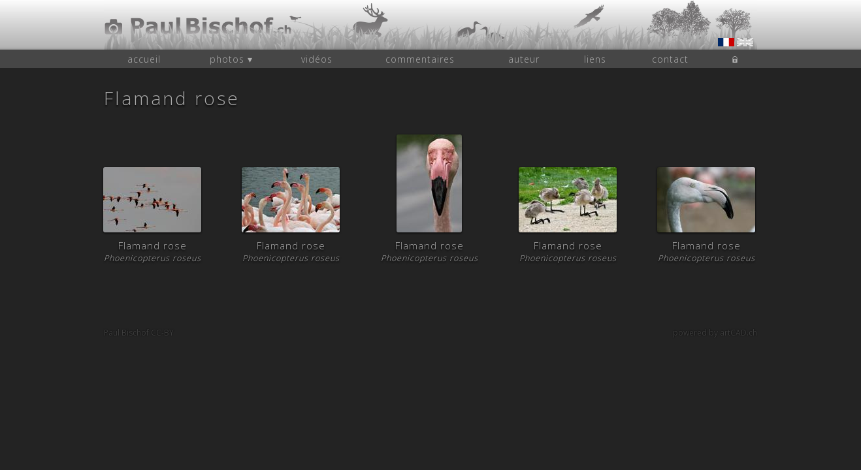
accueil (144, 59)
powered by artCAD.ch (715, 332)
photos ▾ (231, 59)
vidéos (317, 59)
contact (670, 59)
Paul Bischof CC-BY (139, 332)
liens (595, 59)
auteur (524, 59)
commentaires (420, 59)
